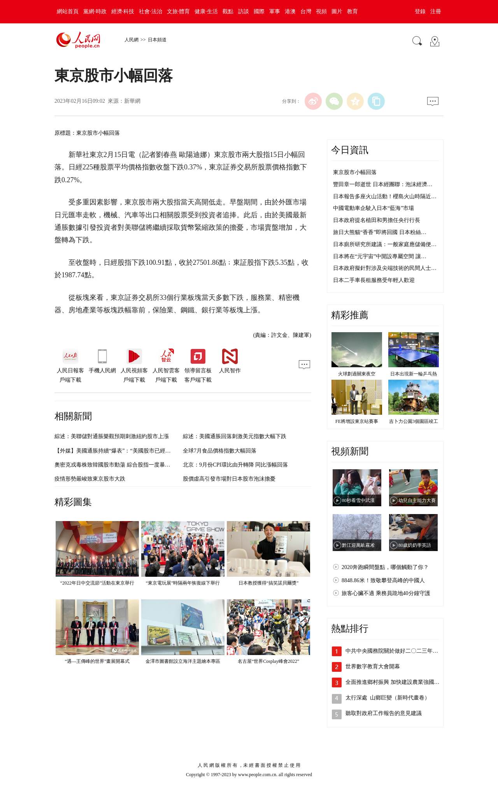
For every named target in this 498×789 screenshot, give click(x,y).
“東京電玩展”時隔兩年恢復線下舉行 (183, 583)
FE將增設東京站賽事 (356, 421)
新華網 (132, 101)
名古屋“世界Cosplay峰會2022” (268, 661)
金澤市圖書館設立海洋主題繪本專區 (183, 661)
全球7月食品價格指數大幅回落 (219, 451)
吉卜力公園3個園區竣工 (413, 421)
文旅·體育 (178, 11)
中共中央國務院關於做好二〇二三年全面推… (399, 651)
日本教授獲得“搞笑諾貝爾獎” (268, 583)
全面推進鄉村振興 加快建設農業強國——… (398, 682)
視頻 (321, 11)
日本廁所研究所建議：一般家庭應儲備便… (385, 244)
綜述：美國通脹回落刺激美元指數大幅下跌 (234, 436)
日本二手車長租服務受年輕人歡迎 (374, 280)
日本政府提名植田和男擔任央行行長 (376, 220)
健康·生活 (206, 11)
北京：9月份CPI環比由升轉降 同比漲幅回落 (235, 465)
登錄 (420, 11)
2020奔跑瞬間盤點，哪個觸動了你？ (385, 567)
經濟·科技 (123, 11)
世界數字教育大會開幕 (372, 666)
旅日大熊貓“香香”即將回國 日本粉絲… (379, 232)
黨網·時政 (95, 11)
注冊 (435, 11)
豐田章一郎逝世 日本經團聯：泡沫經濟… (383, 184)
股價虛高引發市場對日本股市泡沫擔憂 (229, 479)
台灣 (305, 11)
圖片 (336, 11)
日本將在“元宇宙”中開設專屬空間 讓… (379, 256)
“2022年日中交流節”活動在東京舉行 (97, 583)
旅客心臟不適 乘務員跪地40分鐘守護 (386, 593)
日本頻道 (157, 39)
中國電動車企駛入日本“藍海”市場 (373, 208)
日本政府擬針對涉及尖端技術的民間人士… (385, 268)
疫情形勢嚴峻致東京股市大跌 (89, 479)
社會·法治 (150, 11)
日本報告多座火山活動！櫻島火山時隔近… (385, 196)
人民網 (131, 39)
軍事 (274, 11)
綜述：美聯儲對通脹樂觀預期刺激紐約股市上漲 (111, 436)
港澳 (290, 11)
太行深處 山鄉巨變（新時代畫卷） (387, 698)
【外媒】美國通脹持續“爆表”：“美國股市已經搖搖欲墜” (121, 451)
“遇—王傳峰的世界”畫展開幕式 (97, 661)
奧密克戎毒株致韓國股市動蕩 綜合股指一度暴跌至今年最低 (126, 465)
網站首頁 (68, 11)
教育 (352, 11)
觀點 (228, 11)
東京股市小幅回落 (355, 172)
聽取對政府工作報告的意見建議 (383, 713)
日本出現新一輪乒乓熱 (413, 374)
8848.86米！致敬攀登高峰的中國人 (383, 580)
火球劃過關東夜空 (356, 374)
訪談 (243, 11)
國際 (259, 11)
